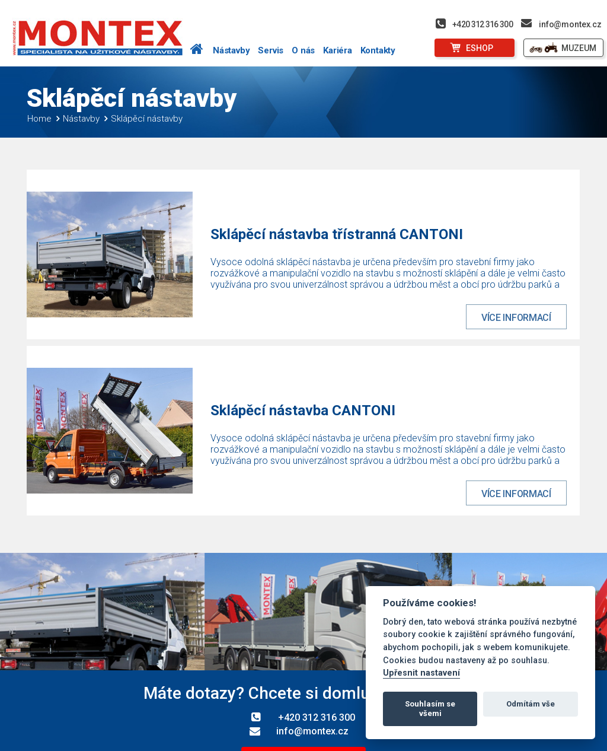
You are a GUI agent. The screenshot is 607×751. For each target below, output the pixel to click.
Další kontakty (303, 680)
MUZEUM (578, 48)
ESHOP (479, 48)
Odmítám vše (530, 703)
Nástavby (231, 50)
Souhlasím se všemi (430, 708)
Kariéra (337, 50)
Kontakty (377, 50)
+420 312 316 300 (482, 24)
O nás (303, 50)
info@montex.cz (570, 24)
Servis (270, 50)
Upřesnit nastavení (421, 673)
